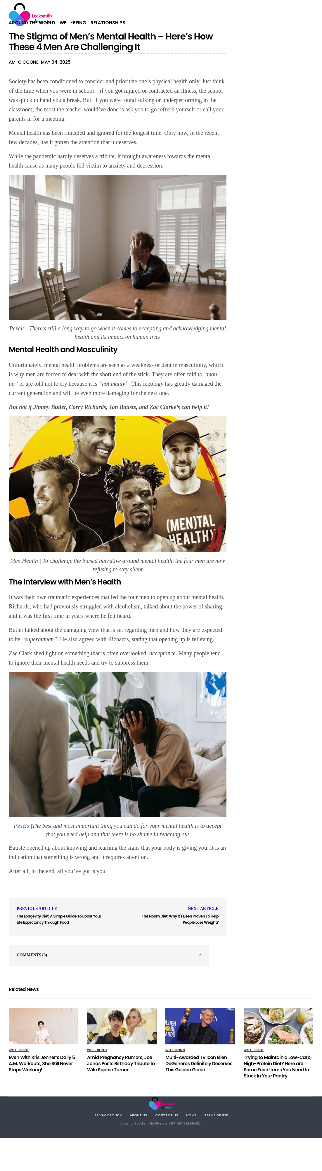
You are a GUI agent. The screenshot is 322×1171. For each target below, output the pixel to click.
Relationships (108, 23)
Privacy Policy (108, 1115)
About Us (138, 1115)
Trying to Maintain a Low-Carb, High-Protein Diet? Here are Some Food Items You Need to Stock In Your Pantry (277, 1066)
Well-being (73, 23)
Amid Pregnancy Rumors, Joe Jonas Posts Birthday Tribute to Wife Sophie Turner (121, 1063)
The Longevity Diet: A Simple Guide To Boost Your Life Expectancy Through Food (59, 919)
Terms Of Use (216, 1115)
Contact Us (166, 1115)
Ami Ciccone (24, 62)
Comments (32, 955)
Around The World (32, 23)
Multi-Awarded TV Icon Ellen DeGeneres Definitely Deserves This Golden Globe (198, 1063)
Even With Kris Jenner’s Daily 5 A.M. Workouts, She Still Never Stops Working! (42, 1063)
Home (191, 1115)
